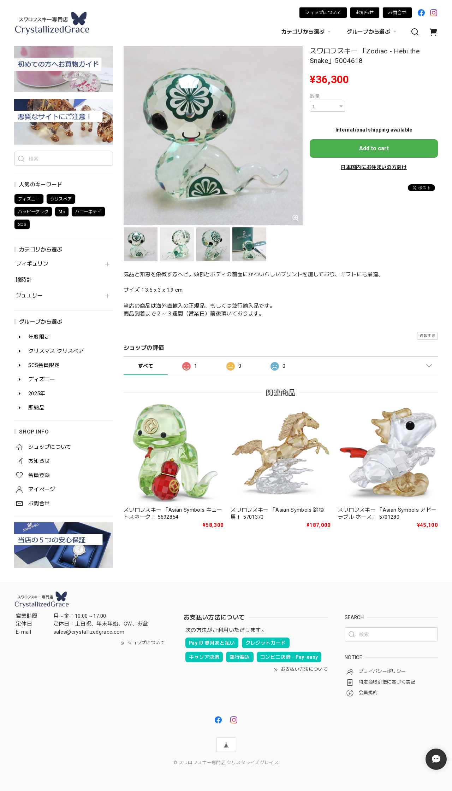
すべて (145, 366)
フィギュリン (32, 264)
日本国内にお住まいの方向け (373, 167)
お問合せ (397, 12)
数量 (315, 96)
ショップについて (323, 12)
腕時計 (24, 280)
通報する (427, 335)
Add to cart (374, 148)
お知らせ (365, 12)
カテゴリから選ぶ (307, 31)
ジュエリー (29, 296)
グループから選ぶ (372, 31)
